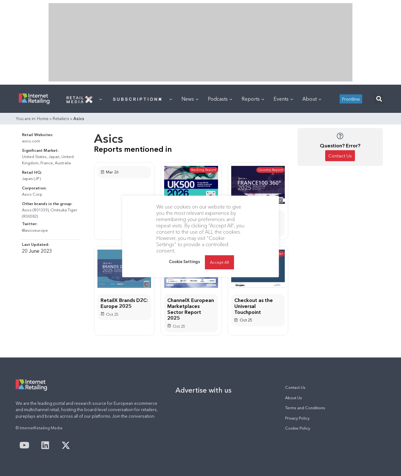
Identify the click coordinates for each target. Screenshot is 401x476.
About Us (293, 397)
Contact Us (295, 387)
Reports (253, 98)
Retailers (61, 118)
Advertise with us (203, 390)
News (189, 98)
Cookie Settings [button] (184, 261)
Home (43, 118)
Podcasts (220, 98)
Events (283, 98)
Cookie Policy (297, 428)
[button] (379, 99)
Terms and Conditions (305, 407)
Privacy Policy (297, 418)
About (311, 98)
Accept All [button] (219, 262)
